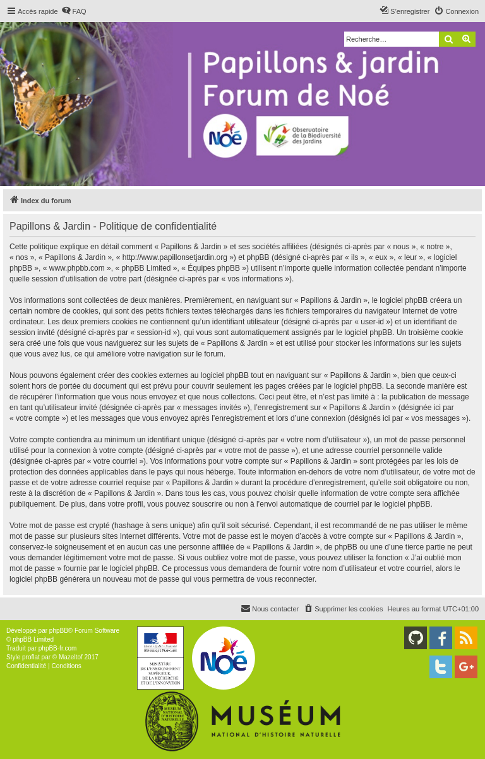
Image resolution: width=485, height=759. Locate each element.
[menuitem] (74, 11)
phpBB (58, 630)
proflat (31, 657)
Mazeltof (71, 657)
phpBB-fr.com (58, 648)
